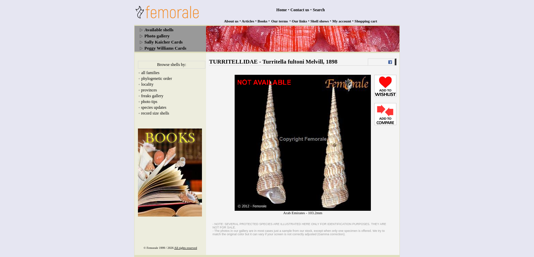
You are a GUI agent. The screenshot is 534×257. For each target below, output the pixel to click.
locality (147, 84)
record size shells (155, 113)
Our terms (279, 21)
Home (281, 9)
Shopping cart (366, 21)
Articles (248, 21)
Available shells (158, 29)
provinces (149, 90)
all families (150, 72)
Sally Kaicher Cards (163, 42)
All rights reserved (185, 248)
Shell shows (320, 21)
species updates (153, 107)
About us (231, 21)
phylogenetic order (156, 78)
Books (262, 21)
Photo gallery (157, 35)
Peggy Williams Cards (165, 48)
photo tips (149, 101)
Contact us (299, 9)
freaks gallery (152, 95)
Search (319, 9)
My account (341, 21)
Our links (299, 21)
